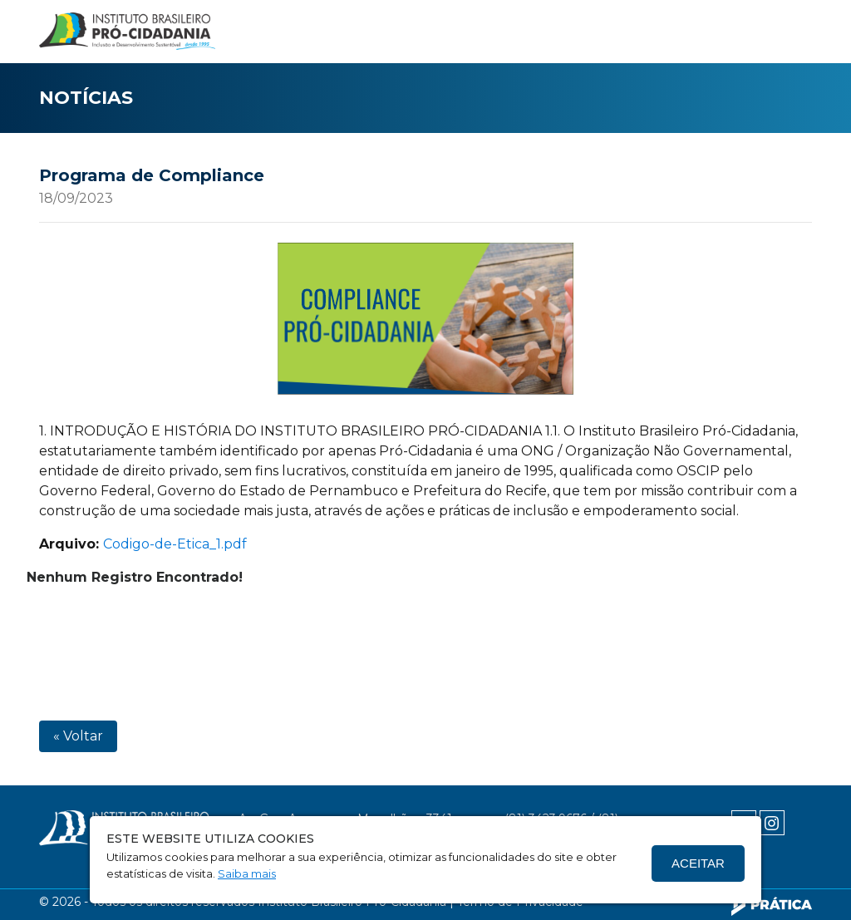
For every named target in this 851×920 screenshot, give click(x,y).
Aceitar (698, 863)
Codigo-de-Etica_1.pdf (175, 544)
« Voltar (78, 736)
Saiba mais (247, 873)
